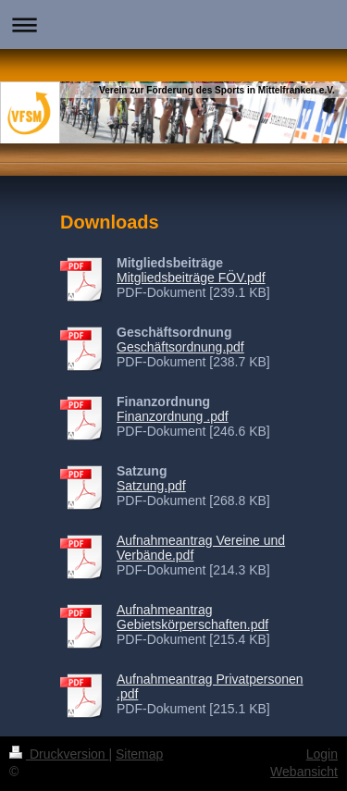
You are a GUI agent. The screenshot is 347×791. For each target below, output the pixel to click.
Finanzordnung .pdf (173, 416)
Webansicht (304, 771)
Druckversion (58, 754)
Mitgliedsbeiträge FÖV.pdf (191, 277)
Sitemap (139, 754)
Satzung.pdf (151, 485)
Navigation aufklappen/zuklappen (173, 24)
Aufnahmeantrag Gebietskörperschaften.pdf (192, 617)
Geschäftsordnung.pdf (180, 347)
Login (322, 754)
